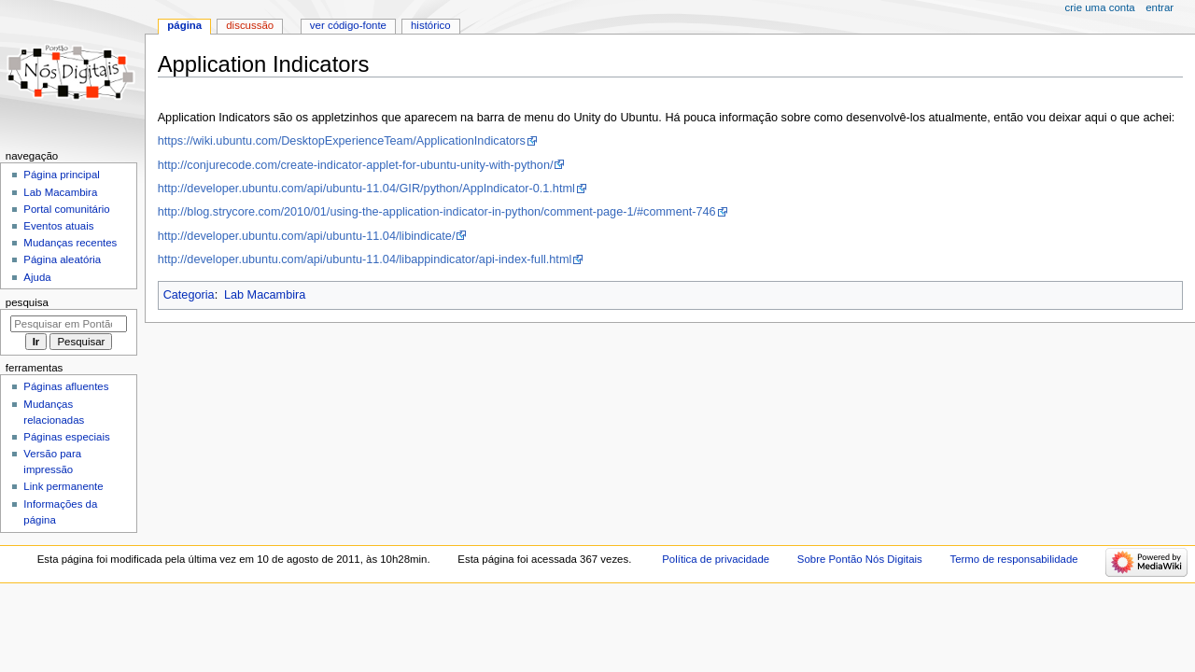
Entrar (1160, 7)
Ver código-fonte (348, 25)
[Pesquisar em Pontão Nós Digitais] (68, 323)
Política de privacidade (715, 559)
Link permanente (63, 486)
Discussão (250, 25)
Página (184, 25)
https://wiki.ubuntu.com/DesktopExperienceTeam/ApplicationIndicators (342, 140)
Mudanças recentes (70, 242)
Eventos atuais (58, 225)
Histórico (431, 25)
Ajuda (36, 277)
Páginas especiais (66, 436)
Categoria (189, 294)
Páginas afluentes (65, 386)
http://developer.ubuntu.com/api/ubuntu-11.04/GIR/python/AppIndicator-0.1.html (366, 188)
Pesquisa (27, 302)
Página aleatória (62, 259)
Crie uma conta (1100, 7)
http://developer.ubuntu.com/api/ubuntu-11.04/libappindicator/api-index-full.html (365, 259)
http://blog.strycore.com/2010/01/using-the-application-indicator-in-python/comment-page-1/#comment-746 (437, 211)
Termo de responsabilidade (1013, 559)
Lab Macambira (264, 294)
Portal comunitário (66, 209)
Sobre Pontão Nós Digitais (859, 559)
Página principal (61, 174)
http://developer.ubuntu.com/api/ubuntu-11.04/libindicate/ (307, 236)
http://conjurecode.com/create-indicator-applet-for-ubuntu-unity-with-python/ (356, 165)
